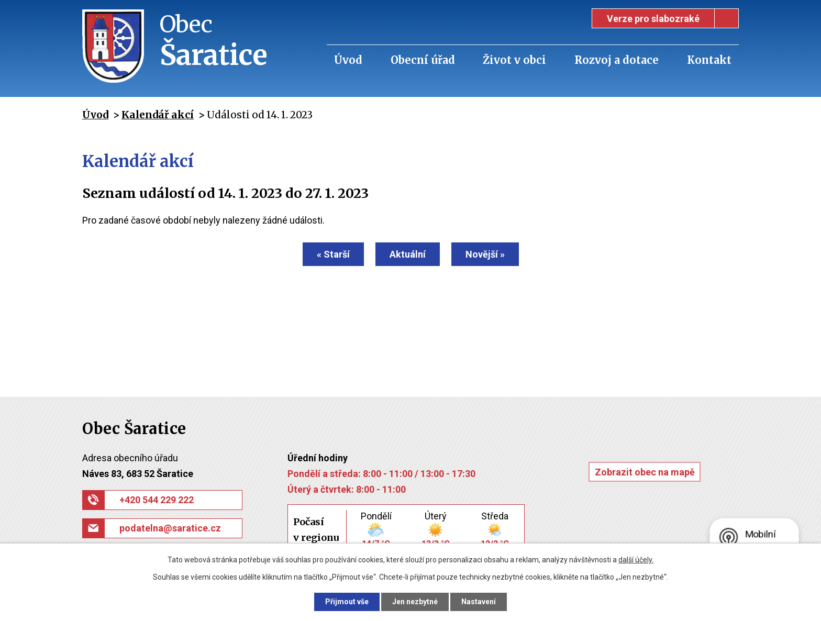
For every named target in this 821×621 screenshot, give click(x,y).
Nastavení (478, 601)
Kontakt (709, 59)
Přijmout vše (347, 601)
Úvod (348, 59)
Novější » (485, 254)
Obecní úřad (423, 59)
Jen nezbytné (415, 601)
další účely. (635, 560)
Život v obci (514, 59)
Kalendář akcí (157, 114)
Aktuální (408, 254)
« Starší (333, 254)
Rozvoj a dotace (616, 59)
